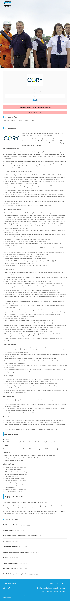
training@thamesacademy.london (54, 591)
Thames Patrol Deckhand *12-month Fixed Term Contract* (19, 536)
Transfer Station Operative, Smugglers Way (15, 574)
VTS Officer (6, 541)
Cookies (9, 597)
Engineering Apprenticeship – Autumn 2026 (15, 552)
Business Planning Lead (9, 568)
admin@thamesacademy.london (54, 588)
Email (35, 96)
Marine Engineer (7, 530)
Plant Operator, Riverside (10, 546)
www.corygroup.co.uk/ (35, 92)
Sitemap (5, 597)
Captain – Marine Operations (11, 525)
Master (5, 557)
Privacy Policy (24, 595)
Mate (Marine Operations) (10, 563)
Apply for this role (13, 496)
